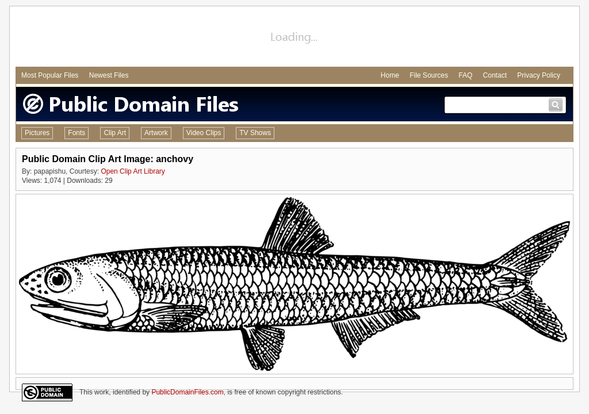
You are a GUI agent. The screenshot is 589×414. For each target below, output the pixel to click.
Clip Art (115, 133)
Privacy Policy (538, 75)
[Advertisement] (294, 38)
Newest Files (109, 75)
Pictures (37, 133)
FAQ (465, 75)
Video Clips (203, 133)
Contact (495, 75)
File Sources (429, 75)
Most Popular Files (49, 75)
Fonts (76, 133)
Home (390, 75)
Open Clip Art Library (133, 171)
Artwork (156, 133)
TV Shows (255, 133)
